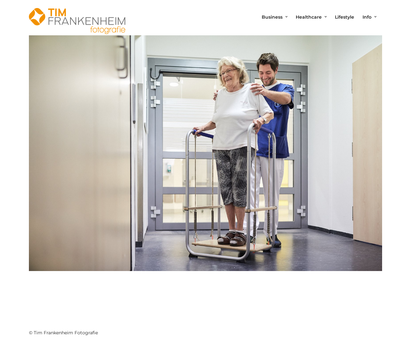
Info (367, 17)
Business (272, 17)
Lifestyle (344, 17)
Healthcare (309, 17)
